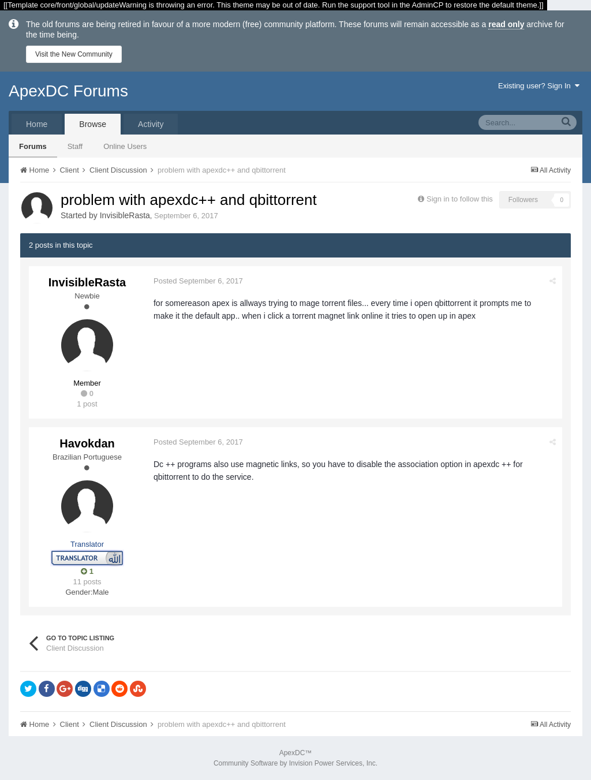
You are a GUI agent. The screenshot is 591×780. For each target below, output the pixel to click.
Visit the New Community (74, 54)
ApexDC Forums (68, 91)
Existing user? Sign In (538, 85)
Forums (33, 146)
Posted (198, 281)
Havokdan (87, 443)
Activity (150, 124)
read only (506, 24)
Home (36, 124)
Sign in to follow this (460, 199)
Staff (75, 146)
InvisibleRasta (125, 215)
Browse (92, 124)
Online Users (125, 146)
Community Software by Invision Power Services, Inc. (295, 763)
